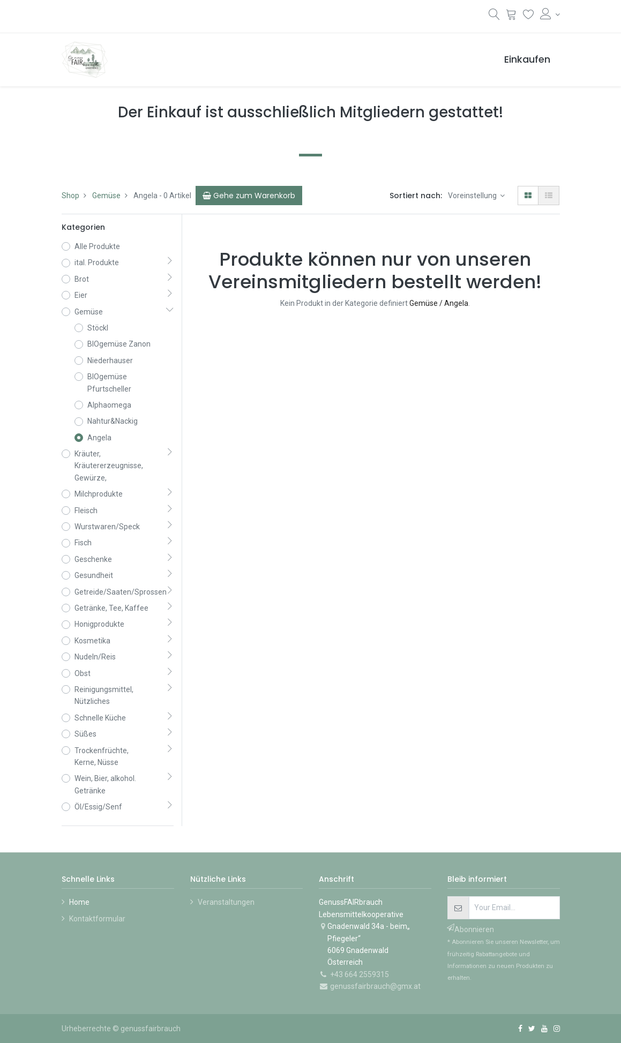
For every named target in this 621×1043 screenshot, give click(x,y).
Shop (70, 195)
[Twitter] (531, 1028)
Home (79, 902)
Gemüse (106, 195)
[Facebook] (520, 1028)
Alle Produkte (97, 246)
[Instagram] (556, 1028)
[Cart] (249, 195)
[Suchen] (494, 16)
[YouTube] (544, 1028)
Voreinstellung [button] (473, 195)
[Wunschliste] (528, 15)
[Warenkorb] (511, 15)
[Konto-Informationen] (550, 14)
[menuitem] (527, 60)
